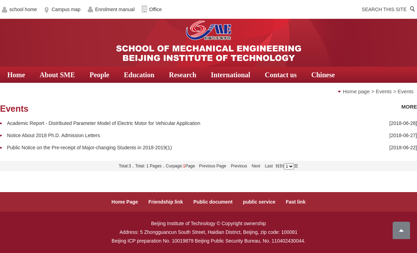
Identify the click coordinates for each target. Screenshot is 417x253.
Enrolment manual (115, 9)
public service (259, 202)
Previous (239, 166)
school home (23, 9)
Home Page (125, 202)
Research (182, 75)
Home (16, 75)
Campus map (65, 9)
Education (139, 75)
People (99, 75)
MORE (409, 107)
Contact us (281, 75)
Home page (356, 91)
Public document (212, 202)
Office (155, 9)
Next (256, 166)
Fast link (295, 202)
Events (384, 91)
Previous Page (212, 166)
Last (269, 166)
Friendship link (165, 202)
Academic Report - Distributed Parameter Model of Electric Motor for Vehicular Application (103, 123)
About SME (57, 75)
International (230, 75)
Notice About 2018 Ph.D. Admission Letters (53, 135)
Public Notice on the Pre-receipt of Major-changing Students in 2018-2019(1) (89, 147)
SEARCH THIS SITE (384, 9)
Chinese (323, 75)
